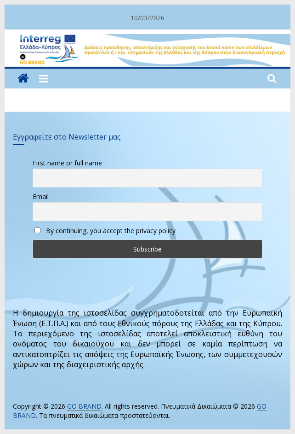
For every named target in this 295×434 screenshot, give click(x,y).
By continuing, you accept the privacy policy (105, 230)
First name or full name (67, 162)
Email (41, 196)
